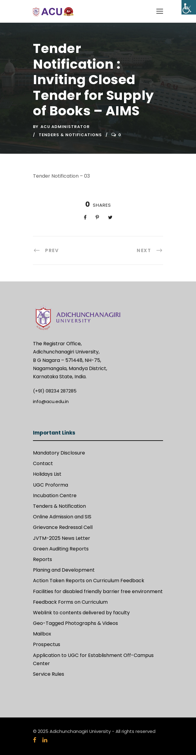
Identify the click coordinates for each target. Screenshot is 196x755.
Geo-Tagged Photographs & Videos (75, 623)
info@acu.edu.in (51, 401)
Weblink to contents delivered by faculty (81, 612)
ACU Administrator (65, 127)
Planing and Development (64, 569)
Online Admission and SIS (62, 516)
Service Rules (48, 674)
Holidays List (47, 474)
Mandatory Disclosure (59, 452)
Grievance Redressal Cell (63, 527)
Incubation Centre (55, 495)
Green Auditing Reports (61, 548)
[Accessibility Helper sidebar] (188, 7)
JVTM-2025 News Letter (61, 538)
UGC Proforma (50, 484)
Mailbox (42, 633)
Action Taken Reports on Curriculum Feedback (88, 580)
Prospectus (46, 644)
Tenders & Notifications (70, 135)
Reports (42, 559)
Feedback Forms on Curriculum (70, 602)
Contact (43, 463)
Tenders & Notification (59, 506)
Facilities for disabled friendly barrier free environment (98, 591)
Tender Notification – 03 (61, 175)
